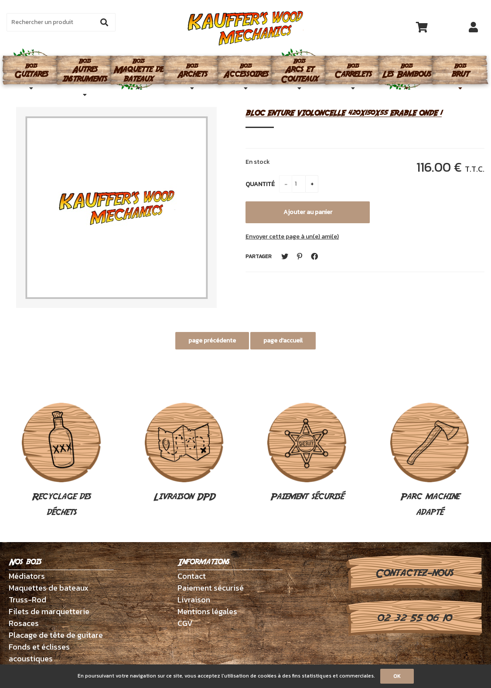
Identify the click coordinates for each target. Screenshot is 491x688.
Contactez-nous (414, 573)
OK (397, 676)
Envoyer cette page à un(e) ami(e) (292, 236)
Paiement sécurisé (307, 453)
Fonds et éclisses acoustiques (39, 652)
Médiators (27, 576)
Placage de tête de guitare (56, 635)
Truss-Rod (27, 599)
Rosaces (24, 623)
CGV (185, 623)
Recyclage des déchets (61, 461)
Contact (191, 576)
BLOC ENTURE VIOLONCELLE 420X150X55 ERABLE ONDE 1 (344, 113)
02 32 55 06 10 (414, 618)
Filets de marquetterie (49, 611)
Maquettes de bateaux (49, 588)
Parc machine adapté (430, 461)
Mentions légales (207, 611)
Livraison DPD (184, 453)
